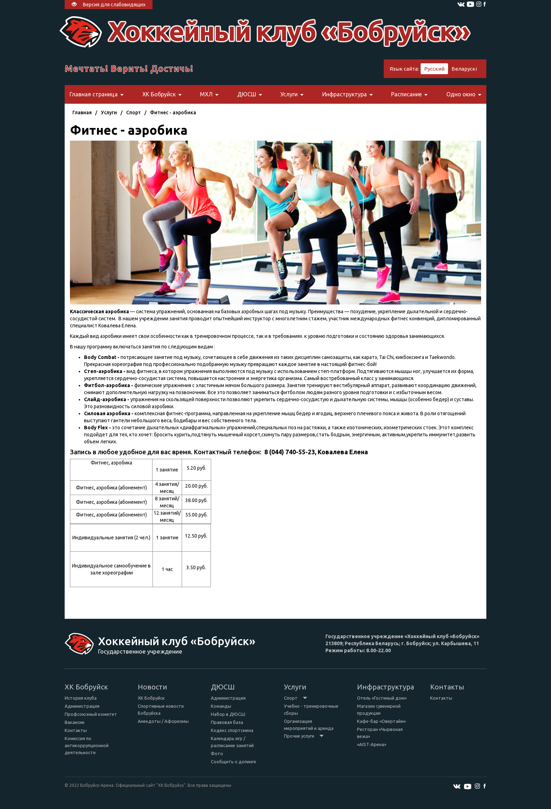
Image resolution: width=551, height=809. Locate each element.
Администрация (82, 706)
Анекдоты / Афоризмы (163, 721)
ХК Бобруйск (162, 94)
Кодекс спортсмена (232, 730)
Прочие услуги (304, 735)
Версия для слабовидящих (108, 4)
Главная (82, 112)
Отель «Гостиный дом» (382, 697)
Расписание (409, 94)
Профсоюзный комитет (91, 714)
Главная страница (97, 94)
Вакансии (74, 722)
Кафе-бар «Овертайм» (381, 721)
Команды (221, 706)
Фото (217, 753)
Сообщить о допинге (233, 761)
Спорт (133, 112)
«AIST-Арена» (371, 744)
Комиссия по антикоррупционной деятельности (87, 745)
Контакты (76, 730)
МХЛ (209, 94)
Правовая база (227, 722)
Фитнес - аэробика (173, 112)
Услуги (292, 94)
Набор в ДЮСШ (228, 714)
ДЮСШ (249, 94)
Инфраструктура (347, 94)
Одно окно (463, 94)
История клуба (81, 697)
